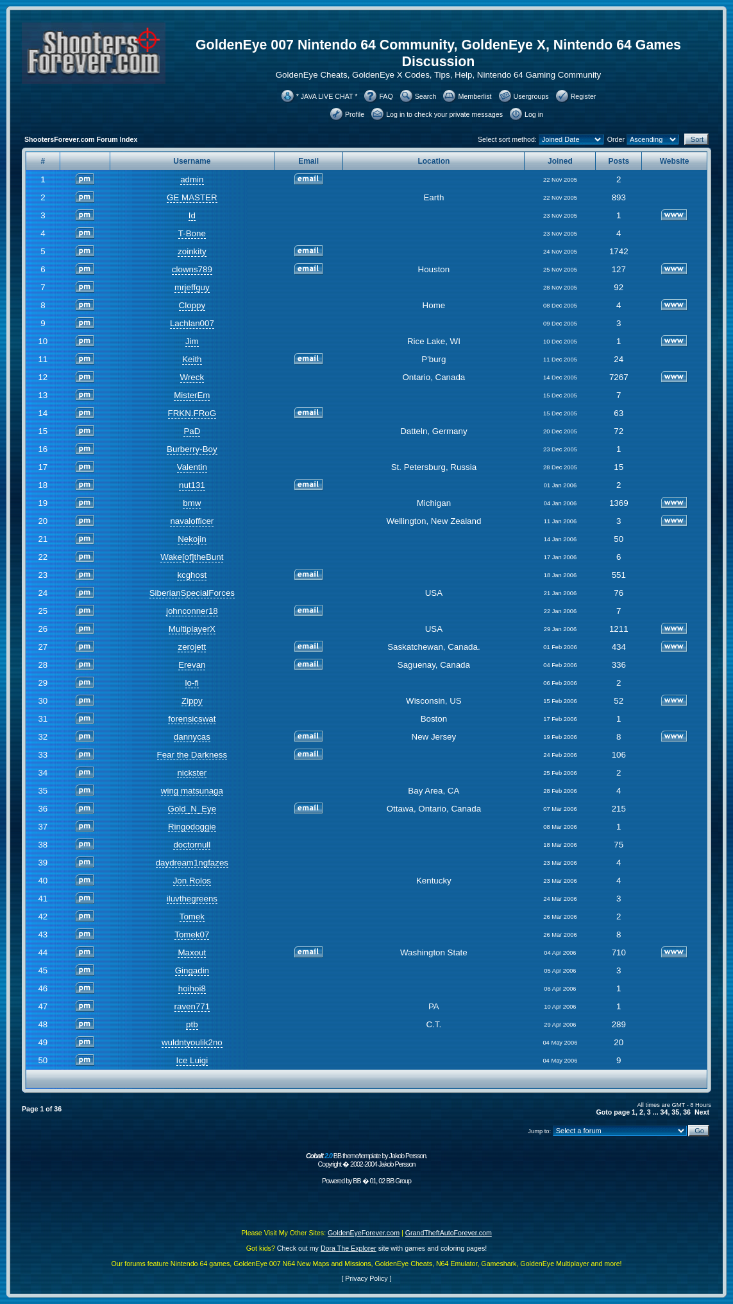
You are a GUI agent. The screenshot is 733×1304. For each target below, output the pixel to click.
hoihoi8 (192, 988)
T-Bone (192, 233)
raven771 (192, 1006)
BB (356, 1181)
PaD (191, 431)
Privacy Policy (366, 1278)
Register (583, 96)
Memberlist (474, 96)
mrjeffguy (192, 287)
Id (192, 215)
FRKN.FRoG (192, 413)
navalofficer (192, 521)
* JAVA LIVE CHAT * (327, 96)
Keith (191, 359)
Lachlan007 (192, 323)
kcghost (191, 575)
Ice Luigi (192, 1060)
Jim (192, 341)
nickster (191, 773)
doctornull (191, 844)
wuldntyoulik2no (192, 1042)
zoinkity (192, 251)
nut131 (192, 485)
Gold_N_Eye (192, 808)
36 (687, 1112)
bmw (192, 503)
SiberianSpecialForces (192, 593)
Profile (354, 114)
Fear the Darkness (192, 755)
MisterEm (192, 395)
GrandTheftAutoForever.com (448, 1233)
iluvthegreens (192, 898)
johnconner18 (192, 611)
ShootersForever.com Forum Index (80, 139)
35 (675, 1112)
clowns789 (192, 269)
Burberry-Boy (192, 449)
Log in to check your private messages (444, 114)
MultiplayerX (192, 629)
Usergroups (531, 96)
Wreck (192, 377)
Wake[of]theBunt (191, 557)
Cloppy (192, 305)
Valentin (192, 467)
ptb (192, 1024)
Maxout (192, 952)
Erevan (191, 665)
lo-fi (192, 683)
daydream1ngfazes (192, 862)
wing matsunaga (192, 790)
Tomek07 (191, 934)
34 (664, 1112)
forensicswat (191, 719)
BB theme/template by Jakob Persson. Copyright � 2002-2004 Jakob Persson (366, 1160)
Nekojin (192, 539)
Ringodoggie (192, 826)
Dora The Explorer (348, 1248)
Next (702, 1112)
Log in (534, 114)
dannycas (192, 737)
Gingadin (192, 970)
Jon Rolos (192, 880)
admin (191, 179)
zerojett (192, 647)
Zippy (192, 701)
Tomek (192, 916)
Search (426, 96)
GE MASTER (192, 197)
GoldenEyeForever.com (364, 1233)
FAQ (385, 96)
